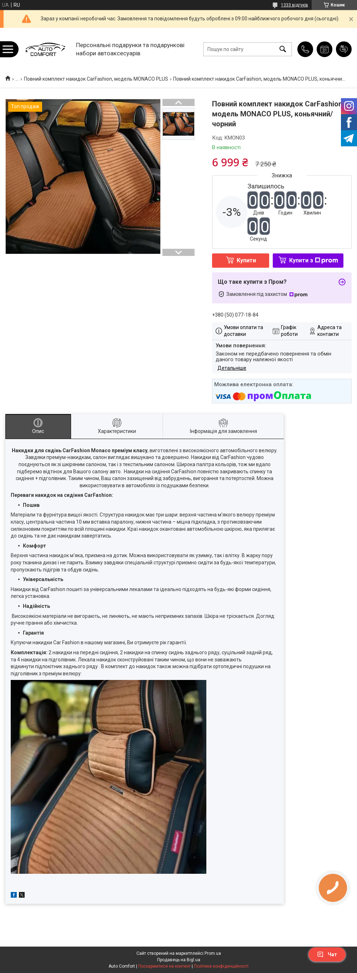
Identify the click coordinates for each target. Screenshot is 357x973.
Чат (327, 954)
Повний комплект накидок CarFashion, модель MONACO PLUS (96, 79)
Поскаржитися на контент (164, 966)
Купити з (313, 260)
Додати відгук (344, 49)
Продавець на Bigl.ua (178, 959)
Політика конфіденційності (221, 966)
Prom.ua (213, 953)
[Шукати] (282, 49)
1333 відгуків (294, 4)
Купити (246, 260)
